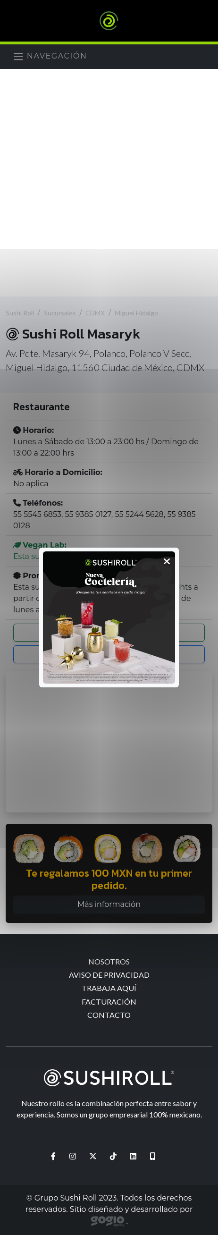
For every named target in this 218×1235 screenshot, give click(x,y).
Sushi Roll (20, 313)
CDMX (95, 313)
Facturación (109, 1001)
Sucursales (60, 313)
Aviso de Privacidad (109, 974)
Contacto (109, 1014)
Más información (109, 904)
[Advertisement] (109, 183)
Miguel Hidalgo (136, 313)
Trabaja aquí (109, 987)
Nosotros (109, 961)
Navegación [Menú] (50, 56)
